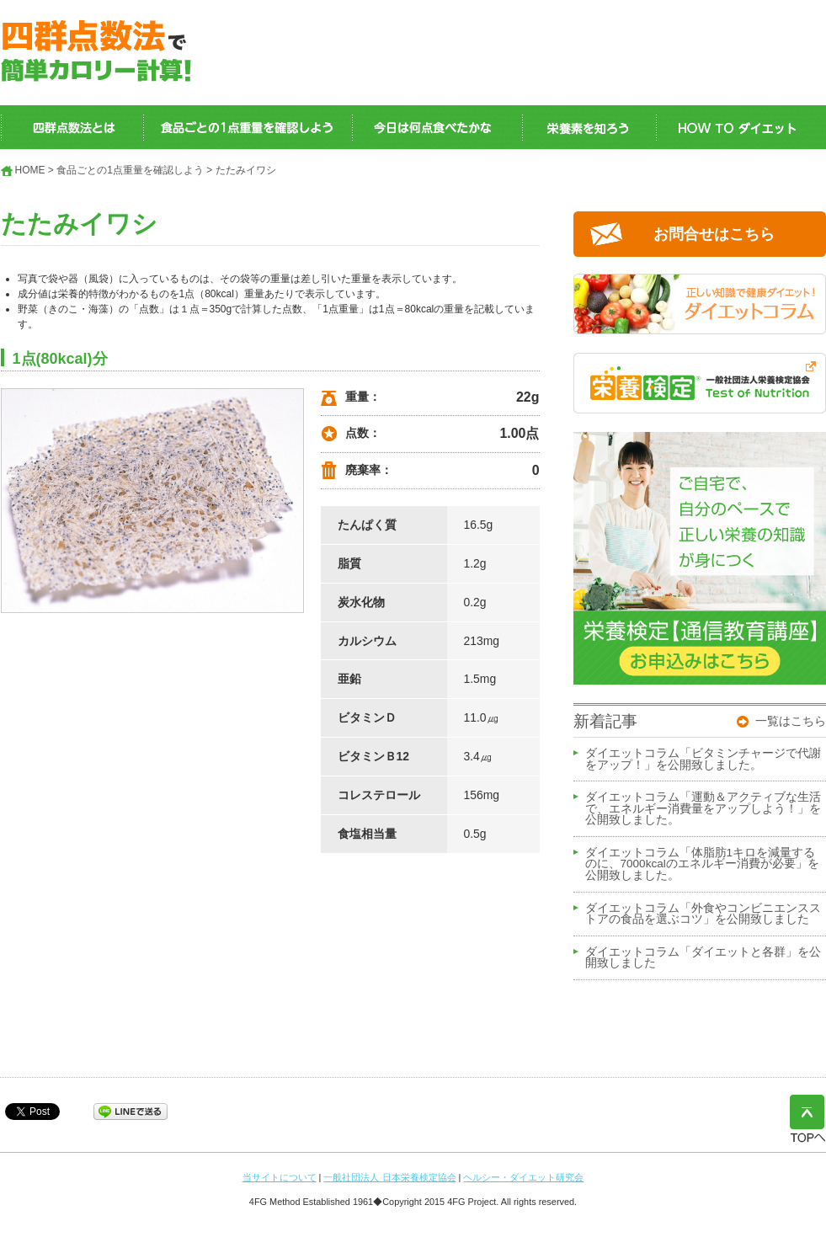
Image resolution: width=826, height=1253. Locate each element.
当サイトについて (279, 1177)
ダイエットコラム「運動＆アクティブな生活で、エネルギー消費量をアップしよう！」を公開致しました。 (703, 809)
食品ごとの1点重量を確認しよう (130, 170)
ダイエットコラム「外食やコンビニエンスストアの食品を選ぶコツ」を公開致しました (703, 914)
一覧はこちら (790, 721)
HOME (30, 170)
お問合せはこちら (714, 234)
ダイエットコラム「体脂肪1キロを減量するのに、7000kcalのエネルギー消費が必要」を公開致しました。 (702, 864)
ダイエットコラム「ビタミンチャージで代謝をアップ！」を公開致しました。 (703, 759)
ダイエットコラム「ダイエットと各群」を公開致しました (703, 958)
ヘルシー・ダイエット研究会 (523, 1177)
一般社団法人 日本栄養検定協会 (389, 1177)
